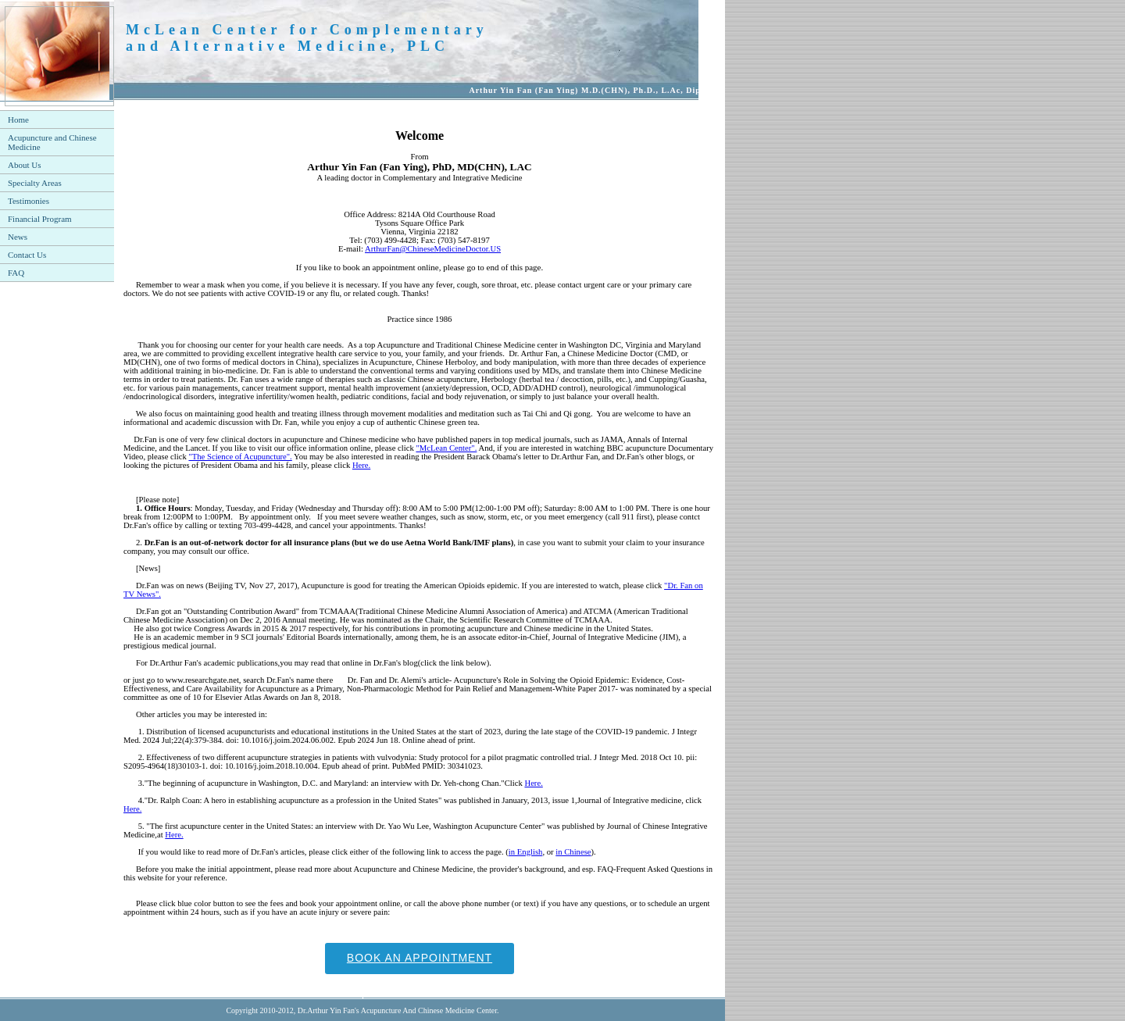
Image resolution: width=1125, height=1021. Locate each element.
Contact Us (27, 254)
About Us (24, 165)
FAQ (16, 272)
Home (18, 119)
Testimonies (28, 200)
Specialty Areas (35, 182)
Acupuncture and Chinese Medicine (52, 142)
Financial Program (40, 218)
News (17, 236)
